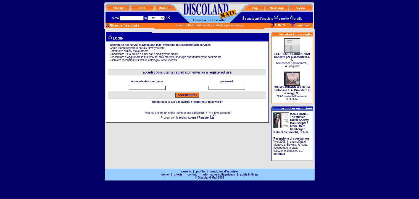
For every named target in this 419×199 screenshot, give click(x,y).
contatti (218, 25)
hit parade (204, 25)
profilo (296, 18)
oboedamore (301, 138)
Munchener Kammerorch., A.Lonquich (292, 59)
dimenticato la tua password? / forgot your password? (187, 101)
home (179, 25)
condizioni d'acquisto (257, 18)
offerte (190, 25)
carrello (281, 18)
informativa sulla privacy (218, 174)
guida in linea (234, 25)
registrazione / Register (197, 117)
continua (279, 153)
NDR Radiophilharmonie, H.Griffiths (292, 92)
